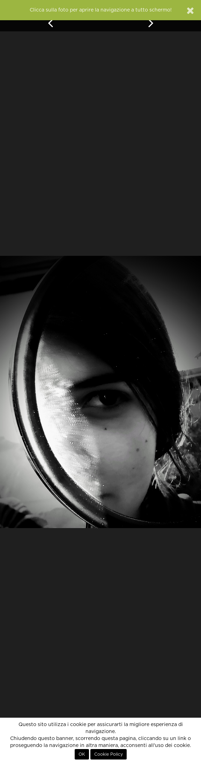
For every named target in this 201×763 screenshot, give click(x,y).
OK (82, 754)
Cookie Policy (108, 754)
